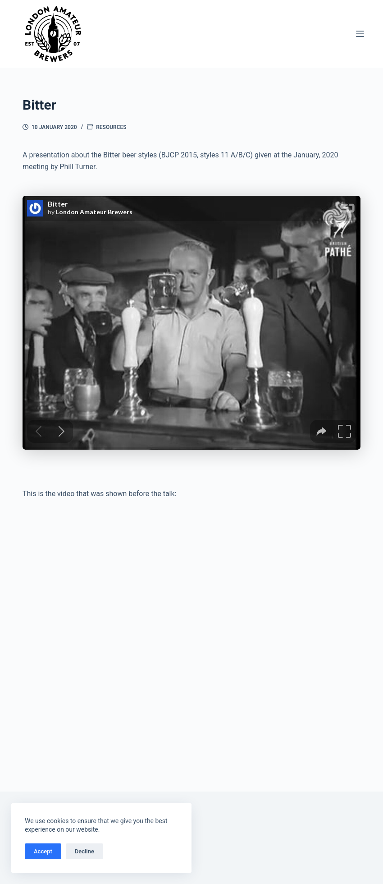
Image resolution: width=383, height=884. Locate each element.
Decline (84, 851)
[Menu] (360, 34)
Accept (43, 851)
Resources (111, 127)
